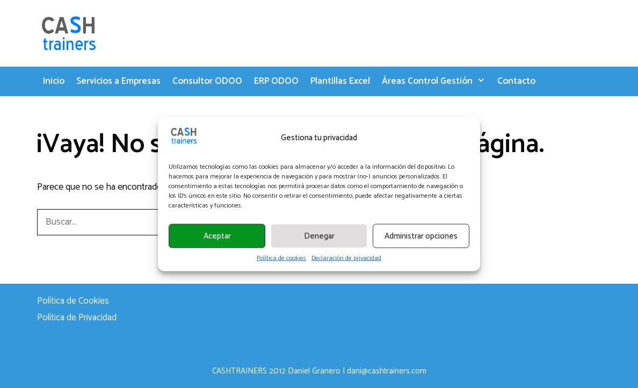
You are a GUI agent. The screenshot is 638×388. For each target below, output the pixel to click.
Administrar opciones (421, 235)
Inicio (53, 81)
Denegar (319, 235)
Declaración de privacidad (346, 258)
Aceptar (217, 235)
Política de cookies (281, 258)
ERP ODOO (276, 81)
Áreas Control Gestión (436, 81)
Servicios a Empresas (118, 81)
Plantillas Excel (340, 81)
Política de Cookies (73, 300)
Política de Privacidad (77, 317)
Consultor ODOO (207, 81)
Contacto (516, 81)
